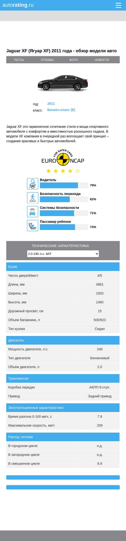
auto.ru (18, 5)
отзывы (47, 60)
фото (73, 60)
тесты (19, 60)
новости (102, 60)
